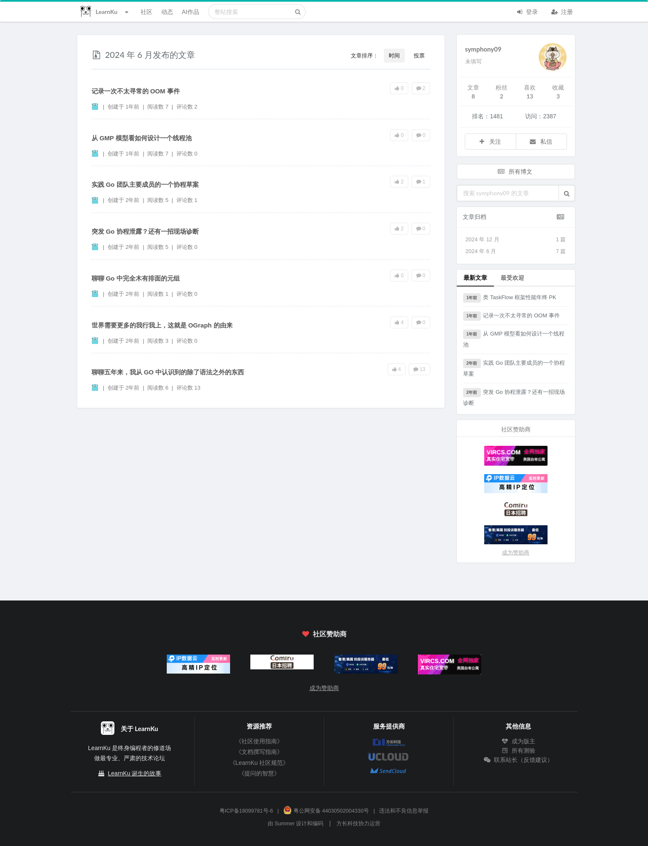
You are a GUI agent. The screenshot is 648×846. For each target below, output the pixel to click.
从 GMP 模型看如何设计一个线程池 (142, 138)
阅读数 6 (158, 388)
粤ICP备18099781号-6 (246, 811)
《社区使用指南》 (259, 741)
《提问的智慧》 (259, 773)
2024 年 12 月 (516, 239)
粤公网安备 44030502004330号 (326, 811)
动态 (167, 11)
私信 (540, 141)
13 (419, 369)
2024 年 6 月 (516, 251)
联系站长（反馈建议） (518, 759)
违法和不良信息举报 (403, 811)
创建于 (124, 107)
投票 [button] (419, 55)
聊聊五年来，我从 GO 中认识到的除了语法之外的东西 (168, 372)
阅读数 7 (158, 107)
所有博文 (515, 171)
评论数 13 (188, 388)
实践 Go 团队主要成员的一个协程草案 (145, 184)
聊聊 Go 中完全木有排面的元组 (136, 278)
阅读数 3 (158, 341)
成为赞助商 (515, 552)
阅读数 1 (158, 294)
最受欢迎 (512, 277)
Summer (284, 824)
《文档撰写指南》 (259, 751)
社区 (146, 11)
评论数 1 (187, 200)
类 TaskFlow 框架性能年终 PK (509, 298)
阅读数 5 (158, 200)
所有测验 (518, 750)
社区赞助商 (323, 634)
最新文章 (475, 277)
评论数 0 (187, 153)
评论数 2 (187, 107)
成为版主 (518, 741)
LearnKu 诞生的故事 (135, 773)
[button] (567, 193)
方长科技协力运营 (358, 824)
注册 (562, 11)
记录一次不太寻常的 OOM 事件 (136, 91)
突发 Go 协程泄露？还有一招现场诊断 (145, 231)
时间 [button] (394, 55)
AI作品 (190, 11)
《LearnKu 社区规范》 (259, 762)
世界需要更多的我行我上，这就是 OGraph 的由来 (162, 325)
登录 (527, 11)
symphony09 (483, 49)
